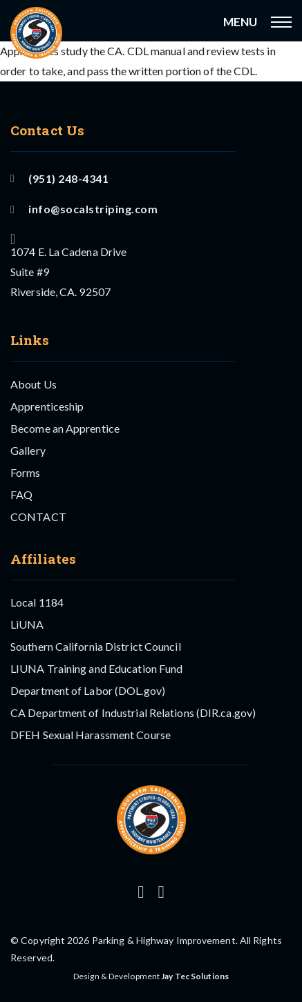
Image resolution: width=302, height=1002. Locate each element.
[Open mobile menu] (281, 22)
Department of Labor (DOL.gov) (87, 690)
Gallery (28, 450)
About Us (33, 384)
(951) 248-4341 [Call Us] (59, 178)
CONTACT (38, 516)
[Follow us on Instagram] (141, 892)
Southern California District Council (95, 646)
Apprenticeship (47, 406)
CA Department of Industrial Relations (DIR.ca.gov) (133, 712)
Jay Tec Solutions (195, 976)
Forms (25, 472)
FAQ (21, 494)
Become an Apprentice (65, 428)
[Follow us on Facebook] (161, 892)
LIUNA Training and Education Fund (96, 668)
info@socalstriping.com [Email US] (84, 208)
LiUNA (27, 624)
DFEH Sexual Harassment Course (90, 734)
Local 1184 (37, 602)
